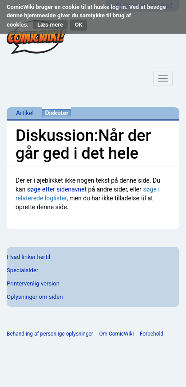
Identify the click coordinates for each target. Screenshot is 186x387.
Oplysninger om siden (35, 296)
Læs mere (50, 24)
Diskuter (56, 113)
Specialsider (22, 270)
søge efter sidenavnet (57, 189)
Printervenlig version (33, 283)
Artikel (25, 113)
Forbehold (151, 334)
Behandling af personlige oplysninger (50, 334)
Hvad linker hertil (28, 257)
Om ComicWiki (116, 334)
